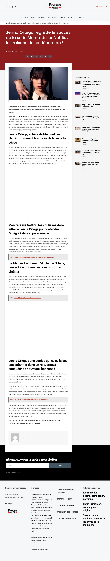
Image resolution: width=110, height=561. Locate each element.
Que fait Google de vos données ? (67, 518)
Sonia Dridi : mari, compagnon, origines (92, 510)
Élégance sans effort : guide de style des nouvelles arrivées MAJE (90, 164)
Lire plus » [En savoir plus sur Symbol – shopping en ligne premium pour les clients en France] (84, 144)
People (41, 18)
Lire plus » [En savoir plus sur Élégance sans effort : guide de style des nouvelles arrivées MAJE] (84, 168)
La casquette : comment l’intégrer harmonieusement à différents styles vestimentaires (91, 152)
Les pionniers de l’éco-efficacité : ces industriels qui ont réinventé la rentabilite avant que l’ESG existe (41, 518)
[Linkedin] (6, 7)
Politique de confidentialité (65, 505)
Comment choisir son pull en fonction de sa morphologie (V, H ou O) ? (91, 118)
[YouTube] (15, 7)
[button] (100, 6)
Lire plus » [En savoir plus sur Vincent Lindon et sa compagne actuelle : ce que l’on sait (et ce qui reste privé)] (84, 133)
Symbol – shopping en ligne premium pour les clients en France (90, 140)
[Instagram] (9, 7)
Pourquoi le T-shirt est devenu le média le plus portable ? (91, 105)
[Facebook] (12, 7)
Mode (62, 18)
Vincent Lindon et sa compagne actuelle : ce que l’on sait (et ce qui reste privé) (91, 129)
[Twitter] (3, 7)
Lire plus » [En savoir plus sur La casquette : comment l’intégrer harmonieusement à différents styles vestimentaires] (84, 156)
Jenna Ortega (23, 116)
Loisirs (71, 18)
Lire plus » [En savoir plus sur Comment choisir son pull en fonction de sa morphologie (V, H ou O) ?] (84, 121)
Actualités (30, 18)
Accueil (7, 23)
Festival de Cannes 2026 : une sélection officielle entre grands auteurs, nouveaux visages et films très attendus (91, 95)
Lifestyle (81, 18)
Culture (51, 17)
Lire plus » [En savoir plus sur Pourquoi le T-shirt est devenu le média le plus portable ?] (84, 108)
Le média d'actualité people (39, 549)
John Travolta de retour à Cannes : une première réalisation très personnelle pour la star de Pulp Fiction (91, 84)
